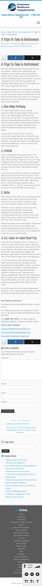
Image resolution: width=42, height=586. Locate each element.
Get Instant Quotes (21, 530)
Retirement (4, 46)
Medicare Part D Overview (16, 460)
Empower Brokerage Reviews (21, 527)
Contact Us (21, 525)
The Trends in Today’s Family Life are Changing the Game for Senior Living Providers (21, 430)
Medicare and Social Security (17, 471)
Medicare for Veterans (15, 497)
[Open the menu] (38, 23)
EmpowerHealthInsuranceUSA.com (15, 328)
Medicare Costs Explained (21, 541)
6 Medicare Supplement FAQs (18, 494)
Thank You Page (21, 570)
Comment (5, 358)
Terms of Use (21, 562)
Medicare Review (21, 546)
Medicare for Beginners (15, 462)
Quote (21, 551)
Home (3, 32)
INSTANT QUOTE (8, 321)
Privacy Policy (21, 549)
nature (27, 44)
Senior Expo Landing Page (21, 559)
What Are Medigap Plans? (16, 491)
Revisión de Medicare (21, 557)
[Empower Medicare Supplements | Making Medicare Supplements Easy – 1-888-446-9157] (21, 7)
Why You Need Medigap (21, 573)
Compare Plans (21, 517)
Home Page (21, 538)
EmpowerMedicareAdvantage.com (15, 336)
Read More (12, 32)
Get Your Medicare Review (21, 533)
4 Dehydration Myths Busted (16, 423)
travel (21, 46)
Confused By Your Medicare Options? (21, 522)
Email (3, 393)
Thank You (21, 567)
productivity (34, 44)
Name (4, 384)
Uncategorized (24, 32)
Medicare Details (21, 543)
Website (4, 402)
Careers (21, 514)
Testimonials (21, 565)
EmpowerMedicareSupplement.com (15, 332)
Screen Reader (30, 566)
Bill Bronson (28, 46)
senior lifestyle (13, 46)
